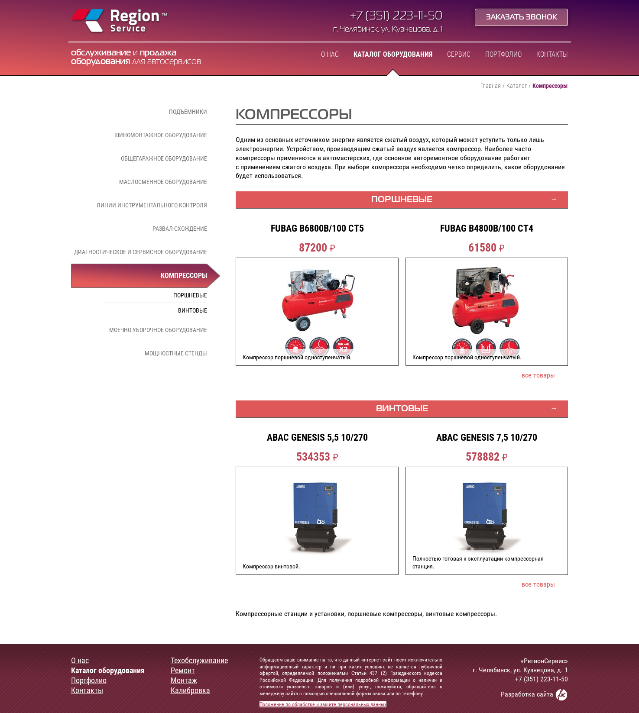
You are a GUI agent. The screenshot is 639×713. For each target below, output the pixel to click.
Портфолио (503, 54)
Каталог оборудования (393, 54)
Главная (490, 85)
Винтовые (192, 310)
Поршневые (190, 295)
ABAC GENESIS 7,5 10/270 (486, 437)
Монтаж (184, 680)
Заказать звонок (521, 18)
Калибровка (190, 690)
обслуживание (101, 53)
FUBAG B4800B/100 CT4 (486, 228)
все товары (538, 375)
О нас (330, 54)
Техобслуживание (199, 661)
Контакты (552, 54)
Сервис (458, 54)
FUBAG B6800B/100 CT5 (317, 228)
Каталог (516, 85)
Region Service (120, 22)
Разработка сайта (534, 694)
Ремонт (183, 670)
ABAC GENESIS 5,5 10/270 (317, 437)
